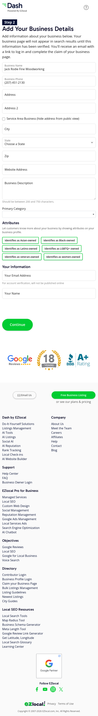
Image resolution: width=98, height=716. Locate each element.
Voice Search (10, 560)
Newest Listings (12, 597)
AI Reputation (11, 446)
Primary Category (14, 209)
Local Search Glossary (17, 642)
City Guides (9, 601)
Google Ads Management (19, 519)
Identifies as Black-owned (59, 240)
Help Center (10, 474)
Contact (56, 446)
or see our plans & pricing (73, 402)
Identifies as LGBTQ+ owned (61, 248)
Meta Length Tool (14, 629)
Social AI (7, 441)
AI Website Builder (14, 459)
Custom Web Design (16, 506)
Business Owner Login (17, 482)
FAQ (5, 478)
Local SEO (8, 502)
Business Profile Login (17, 579)
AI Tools (7, 433)
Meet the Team (61, 428)
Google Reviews (12, 547)
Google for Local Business (19, 556)
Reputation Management (19, 515)
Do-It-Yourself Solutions (18, 424)
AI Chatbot (9, 532)
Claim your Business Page (19, 584)
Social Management (15, 510)
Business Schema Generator (21, 625)
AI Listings (9, 437)
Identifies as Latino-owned (21, 248)
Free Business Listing (73, 395)
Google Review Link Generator (22, 633)
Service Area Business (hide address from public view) (43, 119)
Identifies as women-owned (63, 257)
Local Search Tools (14, 616)
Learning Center (13, 647)
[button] (86, 7)
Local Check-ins (12, 455)
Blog (54, 450)
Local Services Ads (14, 523)
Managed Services (14, 497)
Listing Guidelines (14, 592)
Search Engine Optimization (21, 528)
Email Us (24, 395)
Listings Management (16, 428)
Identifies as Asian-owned (20, 240)
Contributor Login (14, 575)
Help (54, 441)
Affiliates (57, 437)
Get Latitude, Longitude (18, 638)
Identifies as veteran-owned (22, 257)
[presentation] (30, 309)
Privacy (51, 703)
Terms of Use (66, 703)
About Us (57, 424)
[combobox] (49, 214)
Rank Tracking (11, 450)
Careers (56, 433)
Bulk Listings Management (20, 588)
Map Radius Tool (13, 620)
